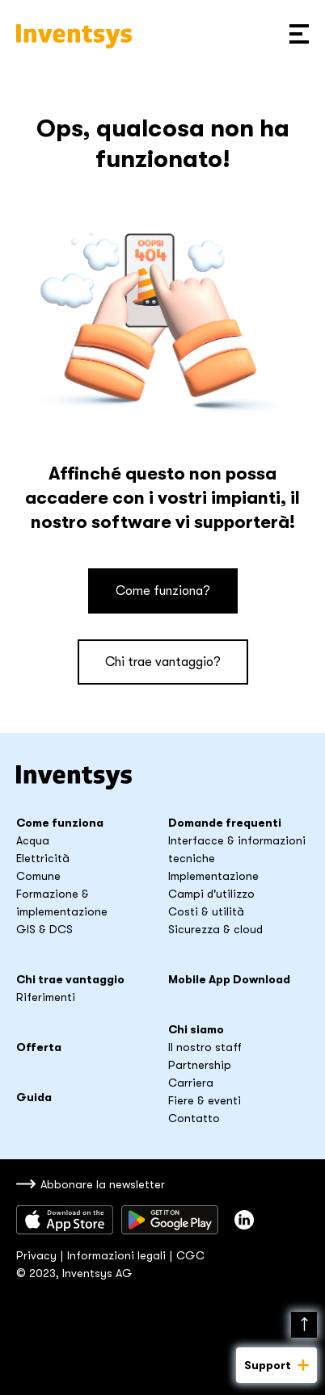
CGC (190, 1255)
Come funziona (59, 822)
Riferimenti (45, 997)
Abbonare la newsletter (102, 1184)
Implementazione (213, 875)
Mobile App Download (229, 979)
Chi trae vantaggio (70, 979)
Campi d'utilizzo (211, 893)
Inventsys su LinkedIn (244, 1220)
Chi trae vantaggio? (163, 662)
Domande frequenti (224, 822)
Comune (38, 875)
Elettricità (43, 858)
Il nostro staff (205, 1047)
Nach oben (304, 1325)
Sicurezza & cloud (215, 929)
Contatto (194, 1118)
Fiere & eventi (204, 1100)
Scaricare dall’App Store (64, 1219)
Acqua (32, 840)
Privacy (36, 1255)
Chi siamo (196, 1029)
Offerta (38, 1047)
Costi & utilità (206, 911)
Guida (34, 1097)
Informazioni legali (116, 1255)
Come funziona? (163, 591)
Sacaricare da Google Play (169, 1219)
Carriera (190, 1082)
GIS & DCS (44, 929)
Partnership (199, 1064)
